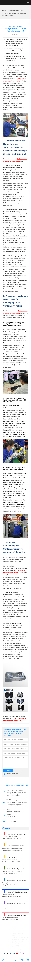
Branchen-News (18, 10)
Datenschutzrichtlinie (12, 773)
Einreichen (8, 770)
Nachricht (10, 10)
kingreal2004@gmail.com (13, 811)
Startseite (4, 10)
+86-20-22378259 (11, 821)
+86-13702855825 (11, 816)
